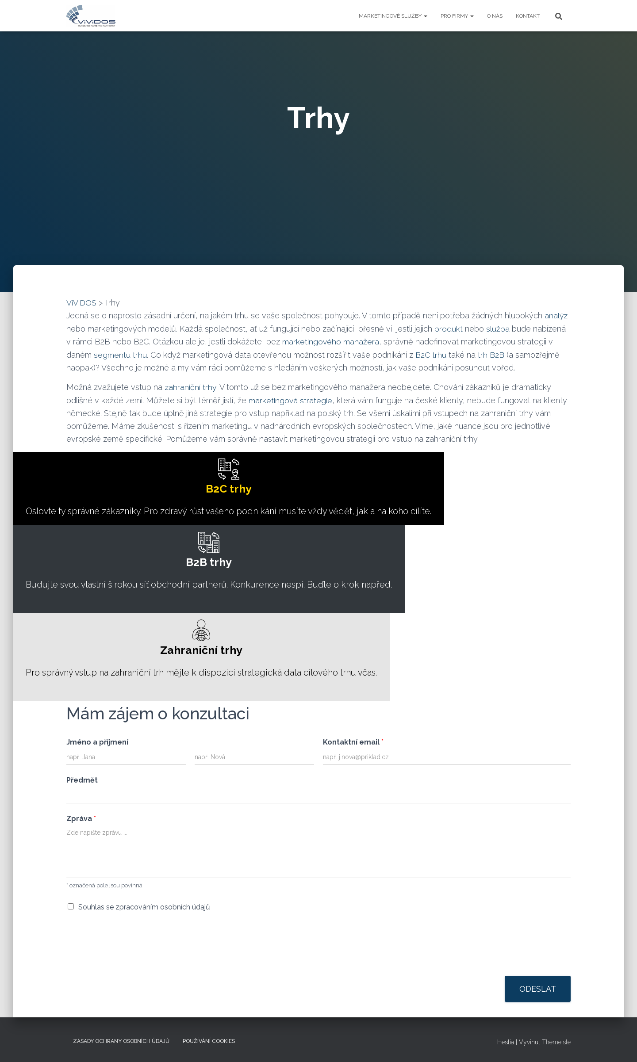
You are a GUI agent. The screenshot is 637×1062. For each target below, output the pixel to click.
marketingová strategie (291, 399)
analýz (556, 315)
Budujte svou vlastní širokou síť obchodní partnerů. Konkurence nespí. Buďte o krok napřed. (215, 561)
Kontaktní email (353, 743)
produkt (448, 328)
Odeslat (537, 990)
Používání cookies (209, 1041)
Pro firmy (457, 16)
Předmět (82, 782)
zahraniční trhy (190, 386)
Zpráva (81, 820)
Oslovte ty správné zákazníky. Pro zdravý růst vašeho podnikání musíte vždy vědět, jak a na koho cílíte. (235, 487)
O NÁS (495, 16)
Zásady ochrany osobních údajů (121, 1041)
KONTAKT (528, 16)
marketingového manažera (331, 341)
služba (498, 328)
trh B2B (491, 354)
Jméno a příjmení (97, 743)
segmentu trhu (120, 354)
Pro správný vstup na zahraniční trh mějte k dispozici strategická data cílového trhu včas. (207, 649)
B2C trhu (431, 354)
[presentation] (133, 963)
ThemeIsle (556, 1042)
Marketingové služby (393, 16)
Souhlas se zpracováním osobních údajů (144, 909)
